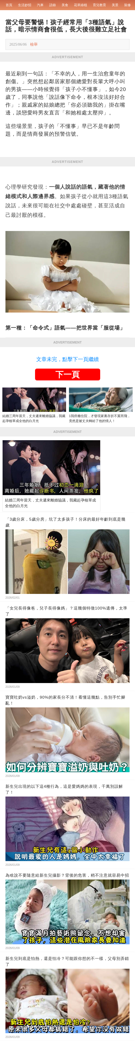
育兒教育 (99, 5)
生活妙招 (24, 5)
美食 (65, 5)
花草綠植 (80, 5)
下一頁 (67, 374)
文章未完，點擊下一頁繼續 (67, 359)
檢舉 (34, 44)
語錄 (52, 5)
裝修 (127, 5)
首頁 (9, 5)
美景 (115, 5)
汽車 (40, 5)
